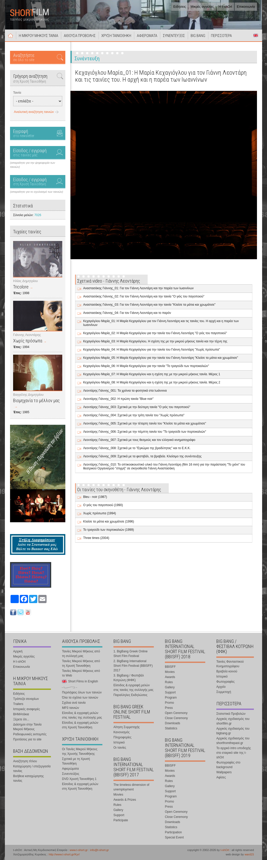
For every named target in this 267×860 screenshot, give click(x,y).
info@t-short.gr (99, 850)
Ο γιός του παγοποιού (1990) (103, 505)
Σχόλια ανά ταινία (74, 702)
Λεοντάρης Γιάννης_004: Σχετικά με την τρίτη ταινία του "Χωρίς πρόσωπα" (133, 415)
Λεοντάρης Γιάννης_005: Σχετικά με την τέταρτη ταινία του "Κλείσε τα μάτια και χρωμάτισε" (144, 423)
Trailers (18, 704)
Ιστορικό (119, 742)
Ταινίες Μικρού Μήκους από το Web (81, 673)
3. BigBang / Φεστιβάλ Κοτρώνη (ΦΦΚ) (128, 678)
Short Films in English (255, 35)
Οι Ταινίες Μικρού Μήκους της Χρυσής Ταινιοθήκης (79, 751)
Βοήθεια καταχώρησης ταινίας (28, 778)
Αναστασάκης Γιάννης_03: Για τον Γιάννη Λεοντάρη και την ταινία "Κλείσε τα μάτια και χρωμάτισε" (149, 304)
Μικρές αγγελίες (202, 6)
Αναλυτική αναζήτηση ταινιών (34, 112)
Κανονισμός (121, 732)
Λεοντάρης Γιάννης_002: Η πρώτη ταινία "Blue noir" (118, 399)
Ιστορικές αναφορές (26, 709)
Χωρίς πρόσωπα (27, 340)
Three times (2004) (96, 538)
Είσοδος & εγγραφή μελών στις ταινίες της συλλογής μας (82, 715)
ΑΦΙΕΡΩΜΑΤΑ (147, 35)
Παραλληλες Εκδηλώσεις (130, 695)
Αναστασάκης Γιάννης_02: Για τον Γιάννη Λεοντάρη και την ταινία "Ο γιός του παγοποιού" (143, 296)
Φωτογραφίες (225, 681)
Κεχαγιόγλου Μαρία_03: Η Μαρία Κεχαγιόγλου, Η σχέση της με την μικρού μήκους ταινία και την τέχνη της (155, 341)
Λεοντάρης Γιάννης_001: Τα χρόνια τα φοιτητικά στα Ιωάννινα (125, 390)
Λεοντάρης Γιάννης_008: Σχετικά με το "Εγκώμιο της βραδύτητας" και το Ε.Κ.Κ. (137, 448)
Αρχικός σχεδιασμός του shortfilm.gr (233, 721)
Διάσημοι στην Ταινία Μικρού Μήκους (27, 727)
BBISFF (170, 667)
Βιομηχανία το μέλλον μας (36, 400)
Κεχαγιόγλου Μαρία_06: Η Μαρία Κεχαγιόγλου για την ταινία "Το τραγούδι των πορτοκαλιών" (146, 366)
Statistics (171, 728)
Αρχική (10, 35)
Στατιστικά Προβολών (230, 714)
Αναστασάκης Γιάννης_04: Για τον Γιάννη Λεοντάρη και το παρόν (127, 313)
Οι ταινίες (119, 747)
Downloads (172, 723)
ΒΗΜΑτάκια (21, 714)
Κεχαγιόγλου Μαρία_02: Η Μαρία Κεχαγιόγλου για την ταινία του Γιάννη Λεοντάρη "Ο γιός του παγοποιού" (155, 333)
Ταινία (17, 92)
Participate (120, 820)
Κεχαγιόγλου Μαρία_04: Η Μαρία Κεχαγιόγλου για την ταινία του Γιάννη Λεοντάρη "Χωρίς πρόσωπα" (151, 349)
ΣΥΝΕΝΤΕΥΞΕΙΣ (174, 35)
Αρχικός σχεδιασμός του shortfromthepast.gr (233, 741)
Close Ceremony (176, 718)
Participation (173, 832)
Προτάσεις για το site (27, 739)
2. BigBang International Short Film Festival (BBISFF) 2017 (133, 665)
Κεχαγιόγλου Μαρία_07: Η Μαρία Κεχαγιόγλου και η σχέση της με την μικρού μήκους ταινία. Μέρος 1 (151, 374)
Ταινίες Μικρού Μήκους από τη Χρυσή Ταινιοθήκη (81, 663)
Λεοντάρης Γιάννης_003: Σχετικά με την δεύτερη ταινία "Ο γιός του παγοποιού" (136, 407)
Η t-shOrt (225, 6)
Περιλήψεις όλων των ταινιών (82, 692)
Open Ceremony (176, 713)
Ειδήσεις (179, 6)
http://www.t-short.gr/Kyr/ (64, 854)
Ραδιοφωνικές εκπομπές (30, 734)
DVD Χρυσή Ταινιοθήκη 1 (79, 779)
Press (169, 708)
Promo (169, 702)
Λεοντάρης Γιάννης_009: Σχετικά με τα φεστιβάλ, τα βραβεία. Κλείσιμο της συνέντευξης (142, 456)
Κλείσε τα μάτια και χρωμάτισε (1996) (108, 521)
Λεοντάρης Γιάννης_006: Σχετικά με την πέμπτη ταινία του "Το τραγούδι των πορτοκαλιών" (144, 431)
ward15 (249, 854)
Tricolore (21, 286)
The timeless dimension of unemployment (131, 787)
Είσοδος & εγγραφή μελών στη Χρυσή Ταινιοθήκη (80, 725)
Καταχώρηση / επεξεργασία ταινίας (32, 769)
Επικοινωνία (246, 6)
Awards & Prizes (124, 799)
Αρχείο (221, 687)
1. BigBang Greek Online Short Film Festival (130, 654)
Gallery (118, 810)
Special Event (174, 837)
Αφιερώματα (70, 768)
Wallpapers (224, 772)
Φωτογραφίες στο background (228, 765)
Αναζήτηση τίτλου (25, 761)
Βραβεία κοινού (226, 671)
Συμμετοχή (223, 692)
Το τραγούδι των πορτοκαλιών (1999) (108, 530)
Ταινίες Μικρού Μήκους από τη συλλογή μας (81, 654)
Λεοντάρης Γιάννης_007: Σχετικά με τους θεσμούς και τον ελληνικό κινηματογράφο (139, 440)
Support (118, 815)
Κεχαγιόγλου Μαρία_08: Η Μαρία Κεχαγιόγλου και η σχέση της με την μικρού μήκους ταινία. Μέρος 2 (151, 382)
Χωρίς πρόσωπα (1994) (99, 513)
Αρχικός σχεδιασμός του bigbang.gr (233, 731)
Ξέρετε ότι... (21, 719)
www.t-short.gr (79, 850)
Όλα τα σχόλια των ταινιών (80, 697)
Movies (118, 794)
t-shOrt (224, 850)
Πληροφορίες (122, 737)
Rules (117, 805)
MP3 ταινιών (70, 708)
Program (171, 697)
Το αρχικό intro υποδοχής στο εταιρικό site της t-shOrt (233, 752)
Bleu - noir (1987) (95, 497)
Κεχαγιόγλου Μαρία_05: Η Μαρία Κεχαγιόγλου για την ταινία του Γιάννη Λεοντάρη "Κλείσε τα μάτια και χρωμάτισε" (160, 358)
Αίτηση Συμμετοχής (126, 727)
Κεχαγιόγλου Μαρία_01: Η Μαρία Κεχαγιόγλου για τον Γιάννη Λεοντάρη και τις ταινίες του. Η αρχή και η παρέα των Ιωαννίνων (161, 323)
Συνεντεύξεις (70, 774)
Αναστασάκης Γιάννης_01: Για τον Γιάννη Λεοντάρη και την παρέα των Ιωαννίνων (138, 288)
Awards (170, 677)
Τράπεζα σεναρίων (26, 699)
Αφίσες (221, 777)
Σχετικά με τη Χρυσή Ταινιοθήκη (76, 761)
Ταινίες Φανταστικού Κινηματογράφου (230, 664)
